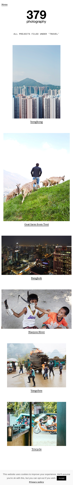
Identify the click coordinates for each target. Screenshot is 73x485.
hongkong (36, 121)
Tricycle (37, 449)
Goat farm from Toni (36, 224)
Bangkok (36, 278)
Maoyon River (36, 332)
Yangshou (36, 390)
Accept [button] (61, 478)
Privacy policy (36, 482)
